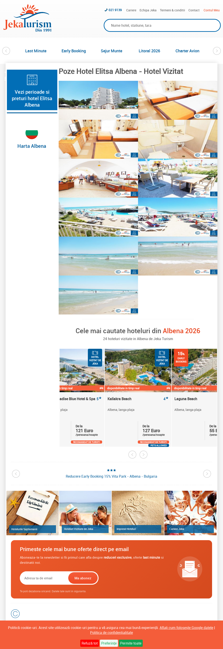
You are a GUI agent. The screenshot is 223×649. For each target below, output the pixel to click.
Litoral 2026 (149, 50)
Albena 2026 (181, 330)
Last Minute (35, 50)
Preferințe (108, 643)
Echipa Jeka (148, 10)
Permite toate (130, 643)
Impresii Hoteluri (126, 529)
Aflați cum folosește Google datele (186, 627)
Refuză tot (90, 643)
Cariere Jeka (176, 529)
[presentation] (128, 578)
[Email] (44, 578)
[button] (98, 100)
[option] (36, 51)
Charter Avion (187, 50)
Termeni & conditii (172, 10)
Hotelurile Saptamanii (24, 529)
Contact (194, 10)
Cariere (131, 10)
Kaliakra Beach (138, 399)
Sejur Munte (111, 50)
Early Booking (74, 50)
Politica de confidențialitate (111, 632)
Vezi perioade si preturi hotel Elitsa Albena (32, 98)
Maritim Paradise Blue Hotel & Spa (71, 399)
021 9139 (115, 10)
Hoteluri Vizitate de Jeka (78, 529)
